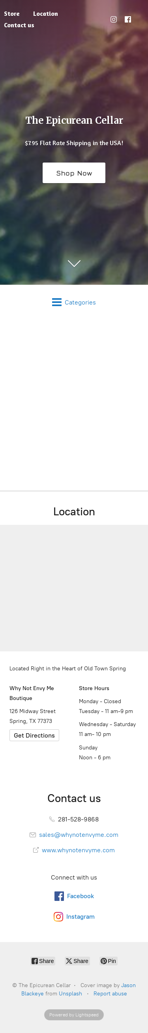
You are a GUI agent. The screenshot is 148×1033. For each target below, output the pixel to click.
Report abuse (110, 993)
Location (45, 13)
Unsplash (70, 993)
